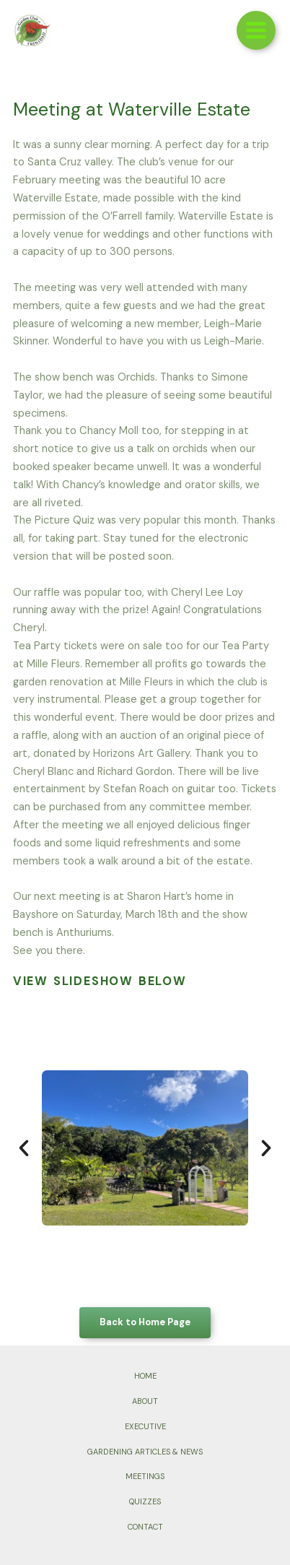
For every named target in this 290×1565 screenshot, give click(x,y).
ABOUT (145, 1401)
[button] (24, 1148)
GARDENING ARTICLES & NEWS (145, 1452)
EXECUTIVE (145, 1426)
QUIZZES (145, 1501)
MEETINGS (145, 1476)
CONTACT (145, 1527)
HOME (145, 1376)
